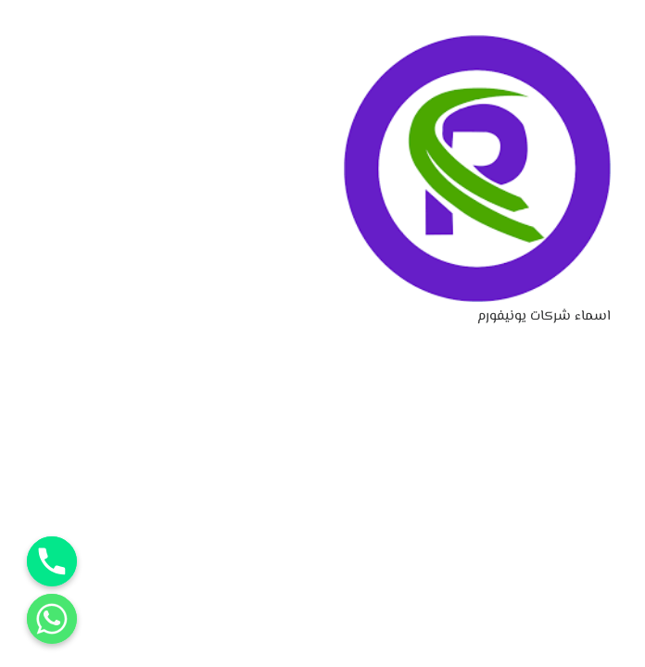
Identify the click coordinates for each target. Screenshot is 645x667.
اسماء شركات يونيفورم (544, 316)
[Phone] (52, 561)
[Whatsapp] (52, 619)
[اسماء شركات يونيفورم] (477, 46)
